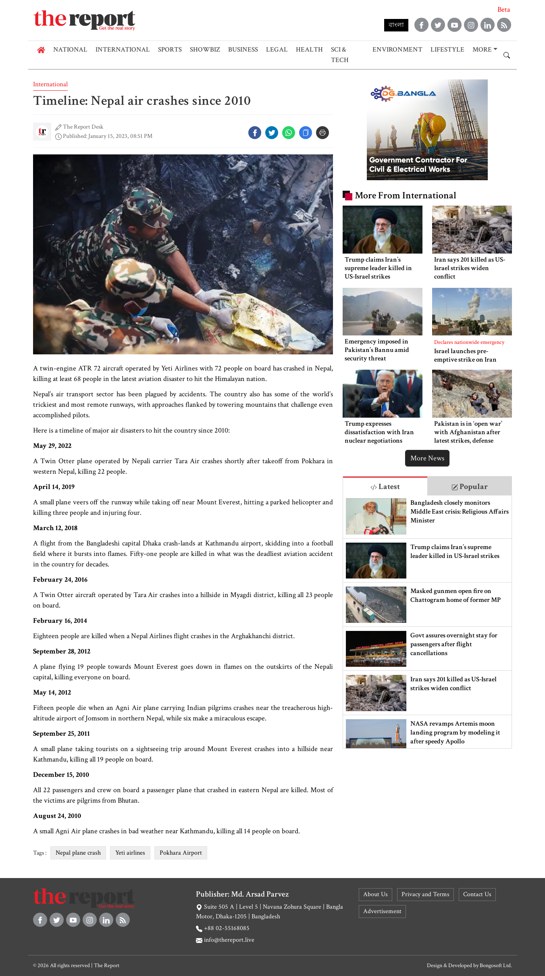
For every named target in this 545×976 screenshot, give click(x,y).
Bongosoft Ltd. (496, 965)
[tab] (385, 486)
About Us (375, 894)
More (482, 49)
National (70, 49)
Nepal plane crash (78, 853)
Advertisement (382, 911)
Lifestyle (447, 49)
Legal (277, 49)
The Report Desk (83, 127)
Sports (170, 49)
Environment (397, 49)
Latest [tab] (385, 486)
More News (427, 458)
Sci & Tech (340, 55)
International (123, 49)
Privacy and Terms (425, 894)
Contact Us (477, 894)
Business (243, 49)
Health (309, 49)
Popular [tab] (469, 486)
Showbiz (205, 49)
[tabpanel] (427, 621)
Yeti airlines (130, 853)
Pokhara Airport (181, 853)
